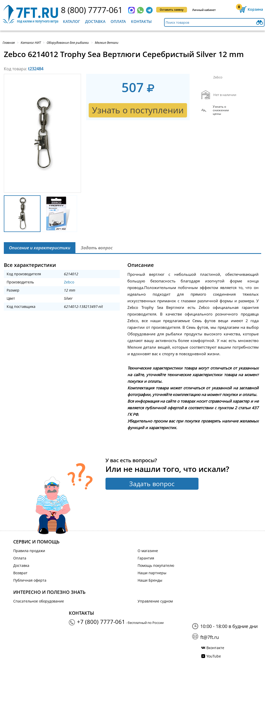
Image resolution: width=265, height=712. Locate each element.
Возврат (20, 572)
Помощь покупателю (156, 565)
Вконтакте (215, 648)
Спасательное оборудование (38, 601)
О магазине (148, 550)
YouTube (213, 656)
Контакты (141, 21)
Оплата (118, 21)
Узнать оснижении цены (221, 110)
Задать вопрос (152, 483)
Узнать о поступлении (138, 110)
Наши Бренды (150, 580)
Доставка (95, 21)
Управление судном (155, 601)
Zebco (69, 282)
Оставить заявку (171, 9)
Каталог (71, 21)
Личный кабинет (204, 10)
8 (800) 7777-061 (92, 9)
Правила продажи (29, 550)
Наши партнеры (152, 572)
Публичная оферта (29, 580)
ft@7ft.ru (209, 637)
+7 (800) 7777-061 (101, 621)
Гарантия (146, 558)
